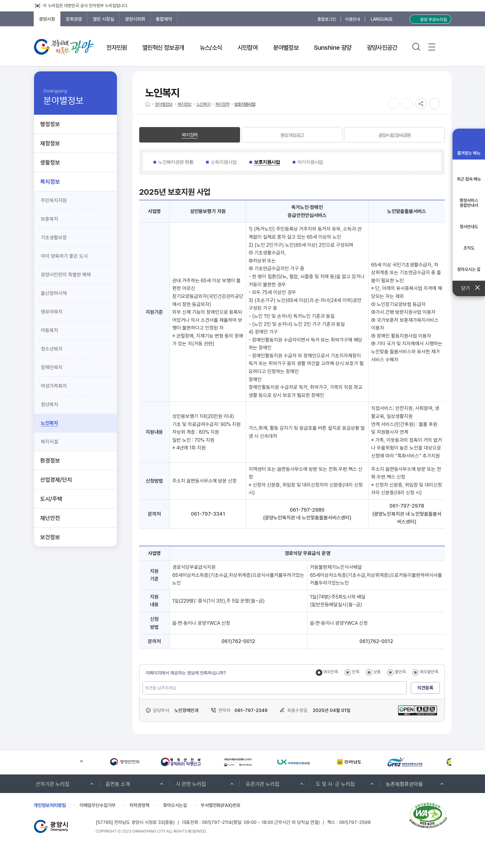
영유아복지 (51, 312)
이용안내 (352, 19)
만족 (355, 671)
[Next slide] (52, 762)
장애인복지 (51, 367)
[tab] (189, 135)
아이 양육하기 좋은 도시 (64, 256)
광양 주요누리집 (433, 19)
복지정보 (184, 104)
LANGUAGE (382, 19)
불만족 (400, 671)
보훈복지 (49, 219)
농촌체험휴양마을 (404, 783)
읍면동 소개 (117, 783)
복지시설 (49, 442)
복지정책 (222, 104)
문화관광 (74, 19)
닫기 (468, 288)
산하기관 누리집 (52, 783)
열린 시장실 (103, 19)
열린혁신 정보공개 (163, 47)
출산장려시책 (54, 293)
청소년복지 (51, 349)
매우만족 (330, 671)
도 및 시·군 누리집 (335, 783)
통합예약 (164, 19)
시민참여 (248, 47)
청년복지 (49, 404)
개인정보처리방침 (50, 805)
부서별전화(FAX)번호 (221, 805)
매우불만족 (429, 671)
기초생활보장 (54, 238)
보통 (377, 671)
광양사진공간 (382, 47)
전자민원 (116, 47)
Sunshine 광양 (332, 47)
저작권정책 (139, 805)
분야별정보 (285, 47)
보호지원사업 (244, 104)
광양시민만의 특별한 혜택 (66, 275)
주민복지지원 (54, 200)
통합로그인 (326, 19)
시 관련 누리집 (191, 783)
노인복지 (49, 423)
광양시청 (47, 19)
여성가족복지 (54, 386)
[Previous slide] (37, 762)
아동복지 (49, 330)
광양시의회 (135, 19)
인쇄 (434, 103)
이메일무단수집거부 (97, 805)
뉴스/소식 (211, 47)
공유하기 (421, 103)
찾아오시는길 (175, 805)
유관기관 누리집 (262, 783)
